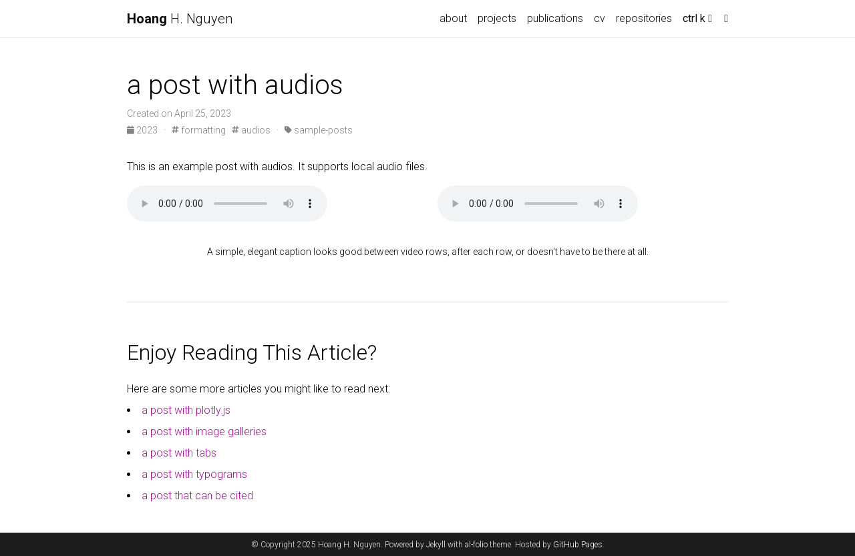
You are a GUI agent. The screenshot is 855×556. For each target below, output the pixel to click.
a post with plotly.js (186, 410)
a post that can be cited (197, 495)
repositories (644, 18)
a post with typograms (194, 474)
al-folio (476, 544)
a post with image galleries (204, 431)
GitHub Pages (578, 544)
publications (555, 18)
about (453, 18)
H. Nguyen (179, 19)
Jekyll (436, 544)
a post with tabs (179, 453)
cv (599, 18)
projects (497, 18)
